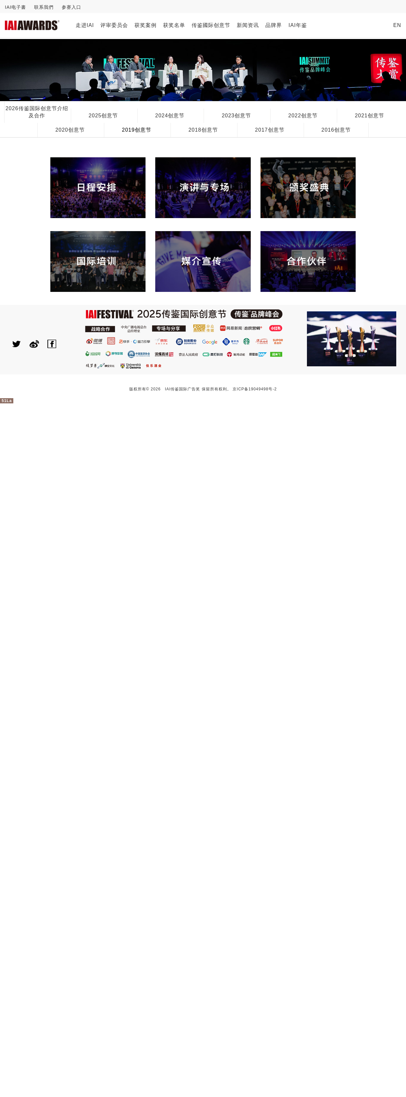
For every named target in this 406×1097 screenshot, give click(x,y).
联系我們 (44, 7)
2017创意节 (270, 130)
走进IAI (85, 25)
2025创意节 (103, 115)
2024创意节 (170, 115)
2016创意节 (336, 130)
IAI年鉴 (297, 25)
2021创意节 (369, 115)
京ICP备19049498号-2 (255, 389)
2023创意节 (236, 115)
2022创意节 (303, 115)
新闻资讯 (248, 25)
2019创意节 (136, 130)
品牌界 (273, 25)
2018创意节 (203, 130)
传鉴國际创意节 (211, 25)
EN (397, 25)
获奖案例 (145, 25)
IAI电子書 (15, 7)
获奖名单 (174, 25)
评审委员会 (114, 25)
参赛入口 (71, 7)
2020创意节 (70, 130)
